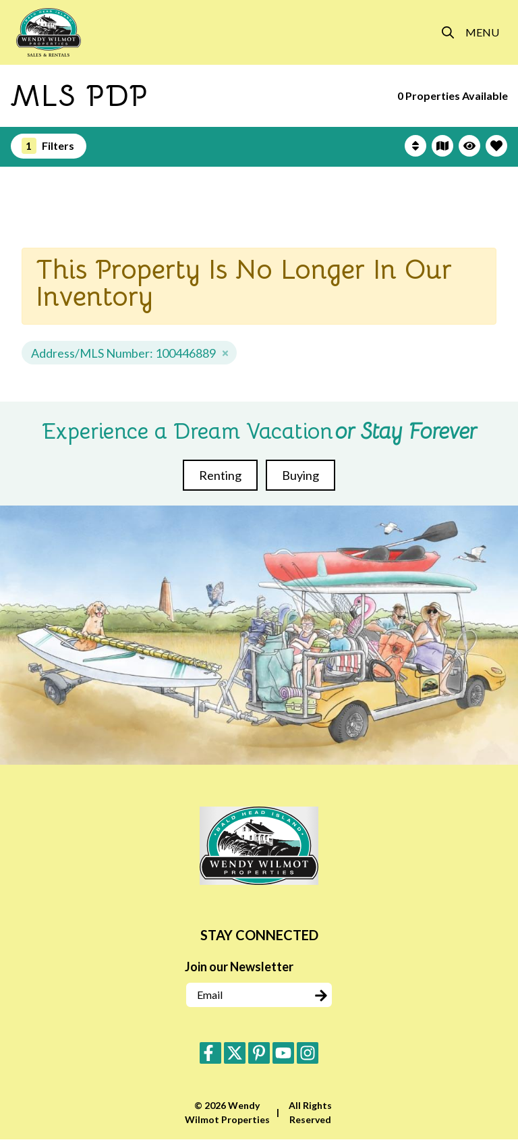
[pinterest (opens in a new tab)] (259, 1053)
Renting (220, 475)
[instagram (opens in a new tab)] (307, 1053)
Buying (300, 475)
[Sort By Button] (415, 146)
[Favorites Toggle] (496, 146)
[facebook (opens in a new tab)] (210, 1053)
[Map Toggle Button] (442, 146)
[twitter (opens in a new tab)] (235, 1053)
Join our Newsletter (239, 966)
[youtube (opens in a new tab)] (283, 1053)
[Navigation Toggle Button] (482, 32)
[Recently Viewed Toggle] (469, 146)
